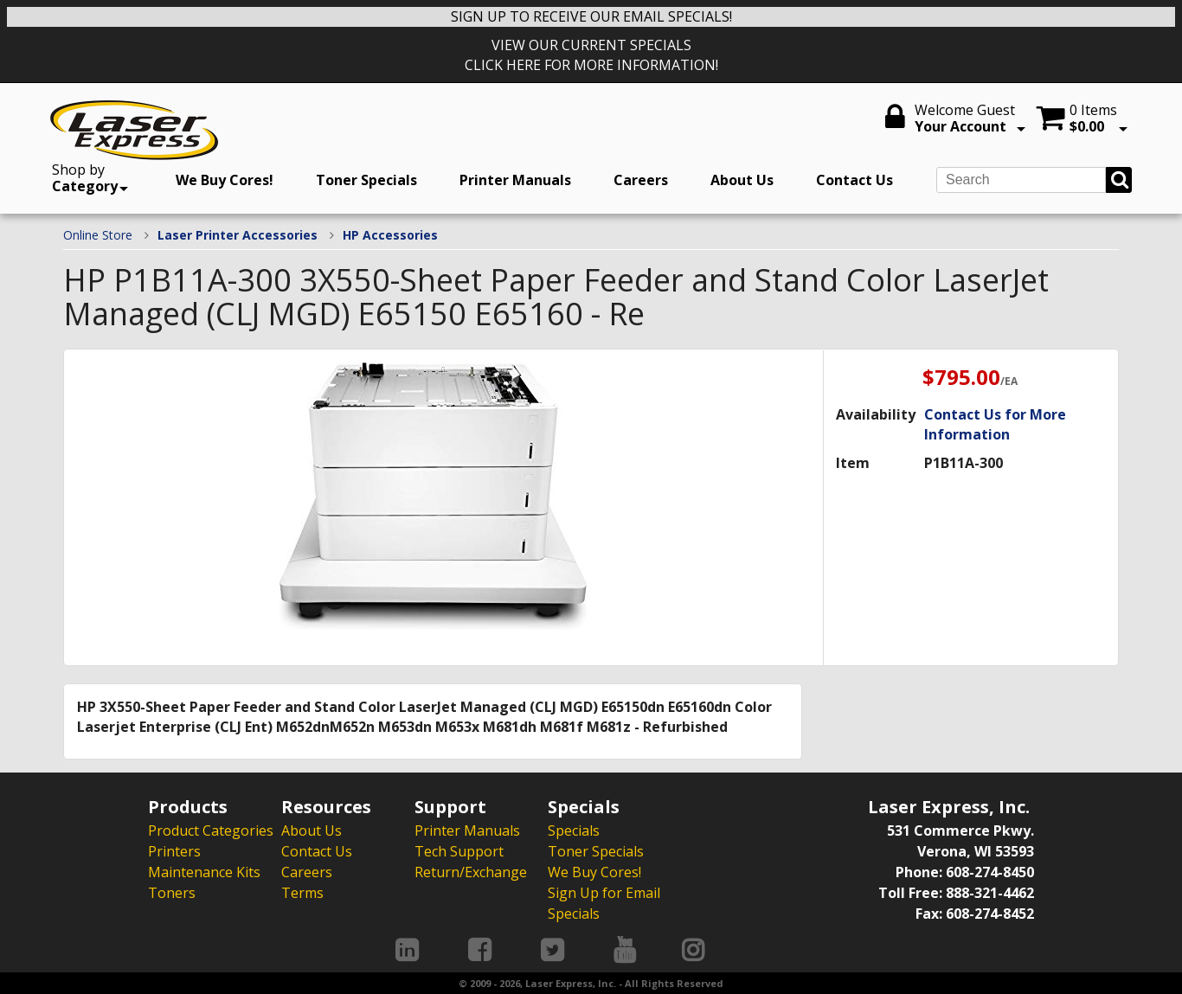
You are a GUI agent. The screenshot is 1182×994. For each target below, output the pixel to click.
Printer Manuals (515, 179)
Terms (302, 892)
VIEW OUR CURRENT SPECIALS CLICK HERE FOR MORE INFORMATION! (591, 54)
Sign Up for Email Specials (604, 903)
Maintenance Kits (204, 872)
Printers (174, 851)
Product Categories (210, 830)
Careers (640, 179)
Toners (172, 892)
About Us (742, 179)
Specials (574, 830)
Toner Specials (366, 179)
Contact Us (854, 179)
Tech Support (459, 851)
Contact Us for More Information (995, 424)
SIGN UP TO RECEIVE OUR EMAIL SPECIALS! (591, 16)
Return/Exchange (470, 872)
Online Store (97, 235)
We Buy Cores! (224, 179)
